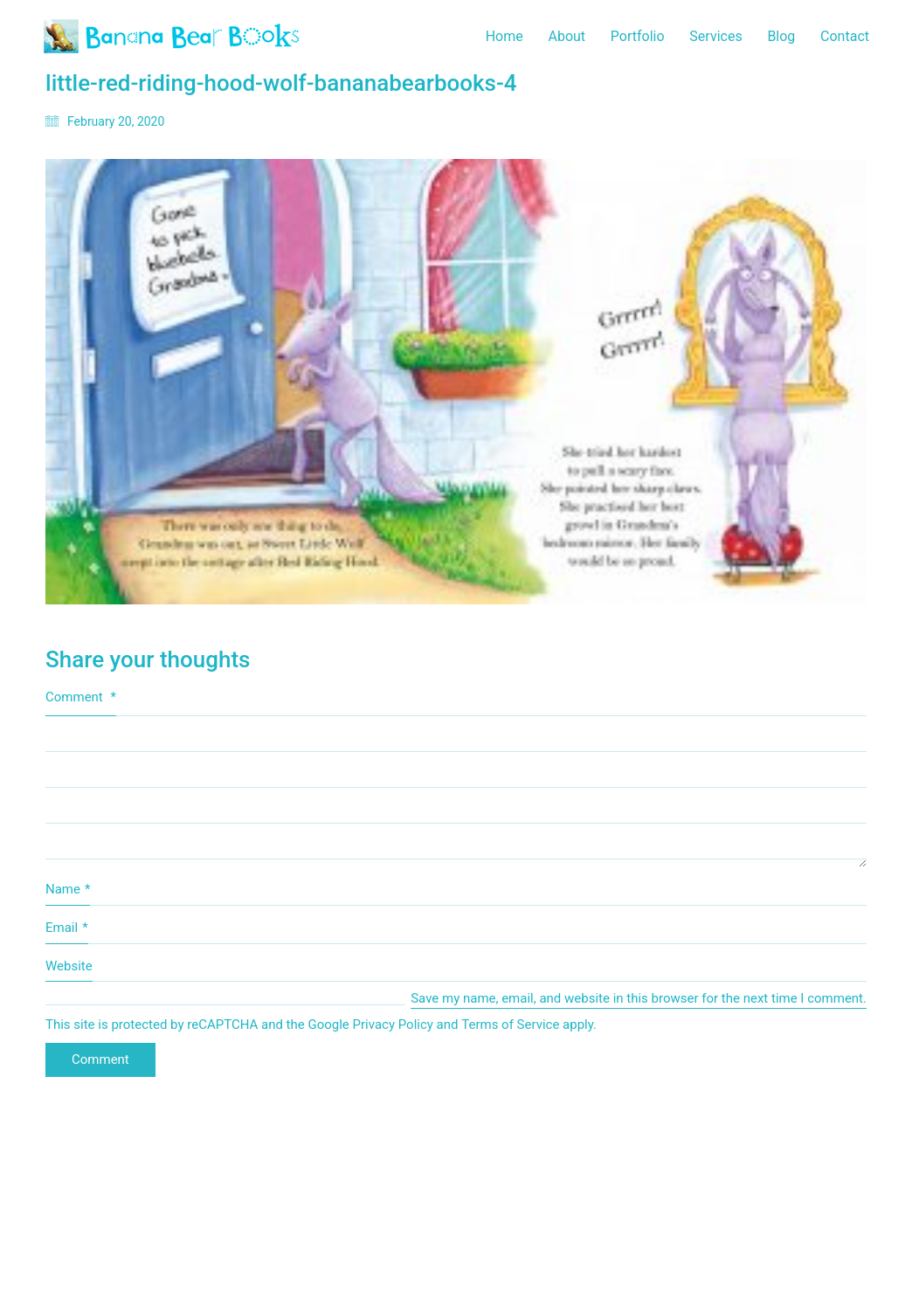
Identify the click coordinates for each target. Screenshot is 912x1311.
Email (66, 928)
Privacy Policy (393, 1024)
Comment (80, 697)
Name (67, 890)
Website (69, 966)
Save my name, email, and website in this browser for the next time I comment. (639, 998)
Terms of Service (510, 1024)
